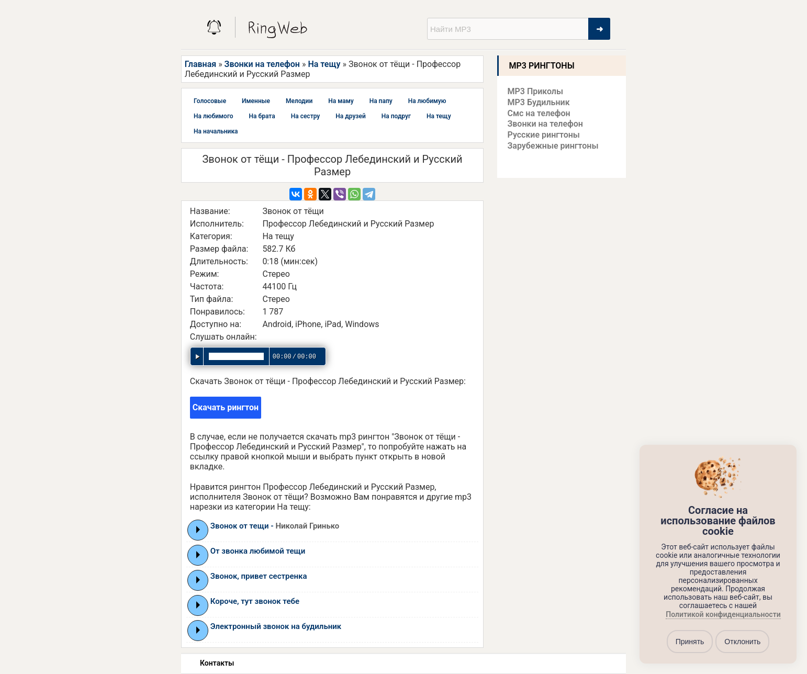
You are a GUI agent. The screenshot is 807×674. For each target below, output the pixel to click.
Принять (690, 641)
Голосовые (210, 101)
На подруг (396, 116)
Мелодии (299, 101)
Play (198, 529)
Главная (200, 64)
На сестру (305, 116)
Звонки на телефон (262, 64)
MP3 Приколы (536, 91)
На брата (262, 116)
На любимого (213, 116)
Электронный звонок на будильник (275, 626)
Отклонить (742, 641)
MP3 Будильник (539, 102)
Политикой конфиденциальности (723, 615)
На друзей (350, 116)
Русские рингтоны (544, 135)
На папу (381, 101)
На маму (340, 101)
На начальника (216, 131)
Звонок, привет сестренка (258, 576)
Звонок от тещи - (275, 526)
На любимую (427, 101)
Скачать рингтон (226, 407)
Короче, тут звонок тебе (254, 601)
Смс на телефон (539, 113)
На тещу (324, 64)
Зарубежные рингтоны (553, 146)
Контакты (217, 663)
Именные (256, 101)
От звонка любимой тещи (258, 551)
